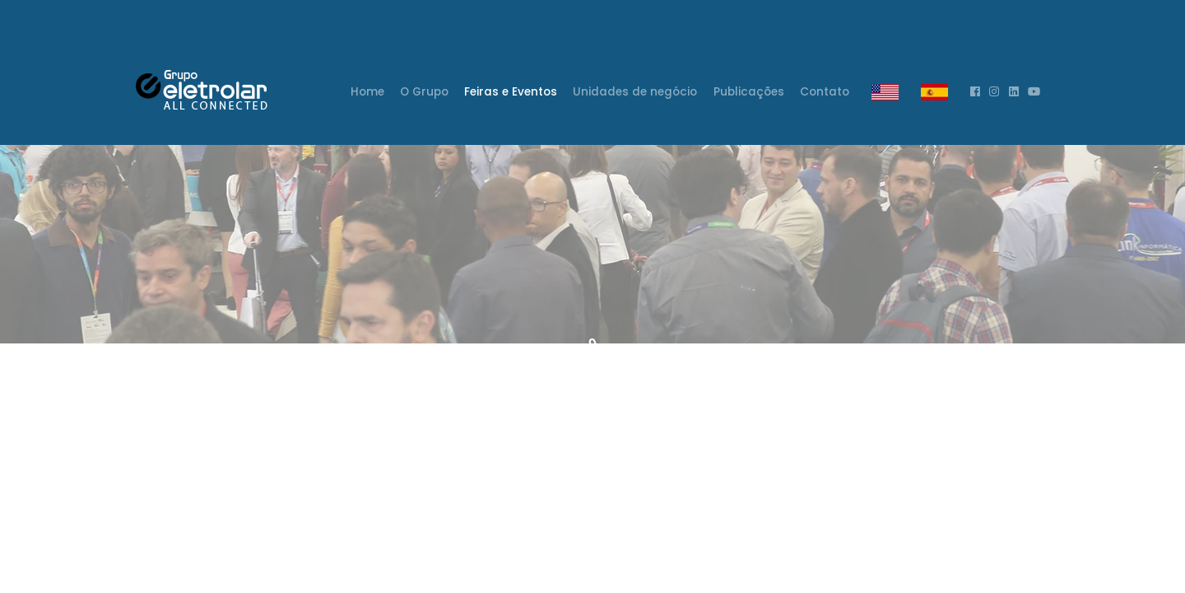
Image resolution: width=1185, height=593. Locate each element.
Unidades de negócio (635, 92)
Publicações (748, 92)
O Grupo (424, 92)
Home (369, 90)
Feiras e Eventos (510, 92)
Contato (824, 92)
